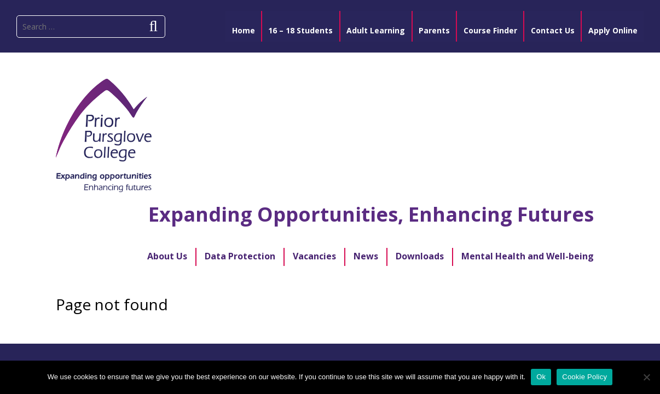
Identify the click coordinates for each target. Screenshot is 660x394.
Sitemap (254, 286)
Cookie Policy (584, 377)
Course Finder (320, 286)
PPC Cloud (390, 286)
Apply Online (191, 286)
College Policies (463, 286)
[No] (646, 377)
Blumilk (379, 332)
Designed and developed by (317, 332)
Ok (541, 377)
